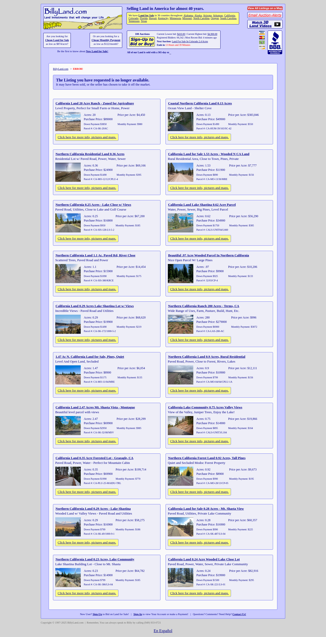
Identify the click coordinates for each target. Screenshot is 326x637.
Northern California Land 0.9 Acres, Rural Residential (206, 356)
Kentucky (163, 18)
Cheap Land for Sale (57, 40)
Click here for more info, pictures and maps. (87, 137)
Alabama (188, 15)
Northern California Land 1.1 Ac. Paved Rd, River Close (95, 255)
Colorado (133, 18)
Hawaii (153, 18)
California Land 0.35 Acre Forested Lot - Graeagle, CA (94, 458)
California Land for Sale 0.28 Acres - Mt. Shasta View (206, 508)
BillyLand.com (60, 68)
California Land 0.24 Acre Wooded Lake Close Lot (204, 559)
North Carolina (201, 18)
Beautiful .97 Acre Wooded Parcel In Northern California (208, 255)
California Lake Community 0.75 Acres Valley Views (205, 407)
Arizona (207, 15)
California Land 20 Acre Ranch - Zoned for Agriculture (95, 103)
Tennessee (133, 21)
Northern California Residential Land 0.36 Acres (90, 154)
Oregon (215, 18)
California (229, 15)
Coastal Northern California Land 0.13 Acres (200, 103)
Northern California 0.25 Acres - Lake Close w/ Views (93, 204)
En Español (163, 631)
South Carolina (228, 18)
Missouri (187, 18)
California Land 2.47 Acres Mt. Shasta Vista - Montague (95, 407)
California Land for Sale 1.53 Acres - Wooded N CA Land (208, 154)
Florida (143, 18)
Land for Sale (146, 15)
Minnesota (175, 18)
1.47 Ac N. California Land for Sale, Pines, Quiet (90, 356)
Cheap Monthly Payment (106, 40)
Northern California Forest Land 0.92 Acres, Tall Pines (207, 458)
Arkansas (218, 15)
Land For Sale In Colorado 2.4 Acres (190, 41)
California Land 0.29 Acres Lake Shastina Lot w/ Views (95, 306)
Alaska (198, 15)
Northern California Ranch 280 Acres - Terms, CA (203, 306)
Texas (144, 21)
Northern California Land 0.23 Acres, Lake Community (95, 559)
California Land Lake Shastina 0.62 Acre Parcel (202, 204)
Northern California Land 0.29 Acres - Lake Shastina (93, 508)
